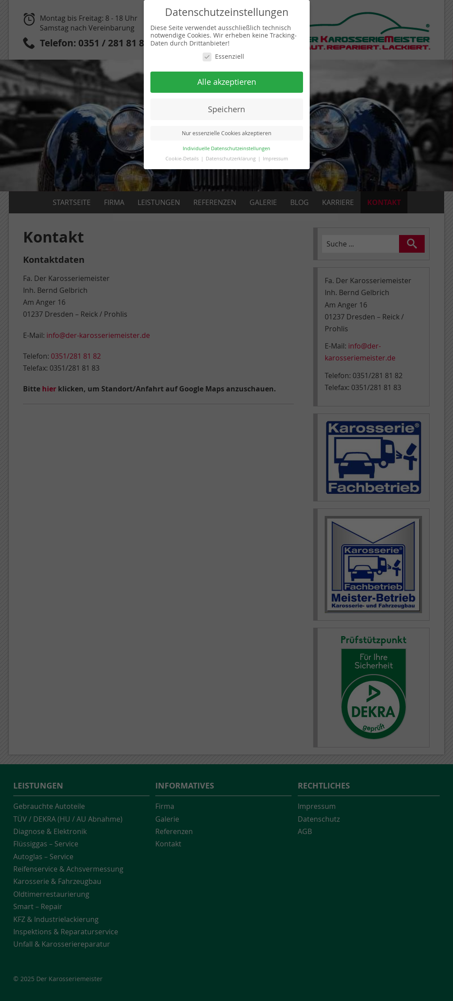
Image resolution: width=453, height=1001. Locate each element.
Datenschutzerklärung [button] (231, 158)
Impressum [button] (275, 158)
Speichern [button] (226, 109)
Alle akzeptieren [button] (226, 82)
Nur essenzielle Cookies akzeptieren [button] (226, 133)
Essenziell (223, 57)
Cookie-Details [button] (182, 158)
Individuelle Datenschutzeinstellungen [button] (226, 148)
